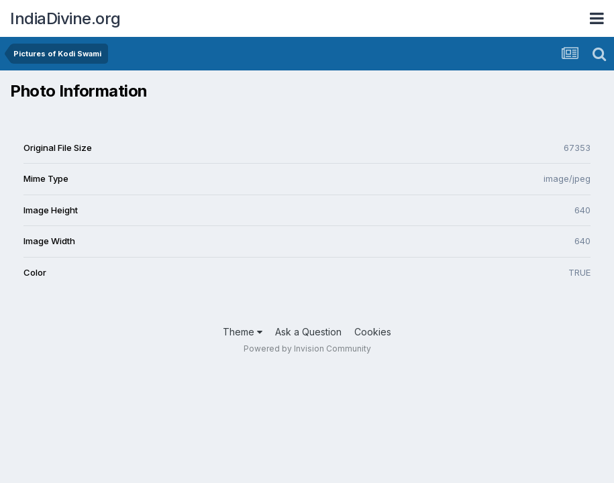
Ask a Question (308, 331)
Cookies (372, 331)
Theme (242, 331)
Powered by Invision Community (307, 348)
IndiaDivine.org (65, 18)
